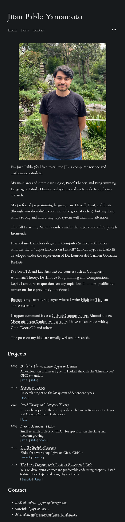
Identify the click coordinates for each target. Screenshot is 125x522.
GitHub (26, 457)
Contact (39, 30)
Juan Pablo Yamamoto (45, 17)
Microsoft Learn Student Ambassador (39, 322)
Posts (25, 30)
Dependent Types (33, 388)
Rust (91, 205)
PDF (24, 380)
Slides (34, 380)
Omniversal (49, 189)
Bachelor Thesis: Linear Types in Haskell (48, 366)
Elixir (85, 300)
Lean (107, 205)
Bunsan (16, 300)
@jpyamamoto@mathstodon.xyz (54, 515)
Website (38, 457)
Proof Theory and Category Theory (44, 405)
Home (12, 30)
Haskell (80, 205)
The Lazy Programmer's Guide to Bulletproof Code (56, 465)
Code (43, 440)
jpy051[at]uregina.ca (53, 502)
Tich (99, 300)
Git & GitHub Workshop (38, 448)
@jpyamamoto (39, 509)
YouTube (27, 479)
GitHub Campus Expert (70, 316)
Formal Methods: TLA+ (37, 426)
